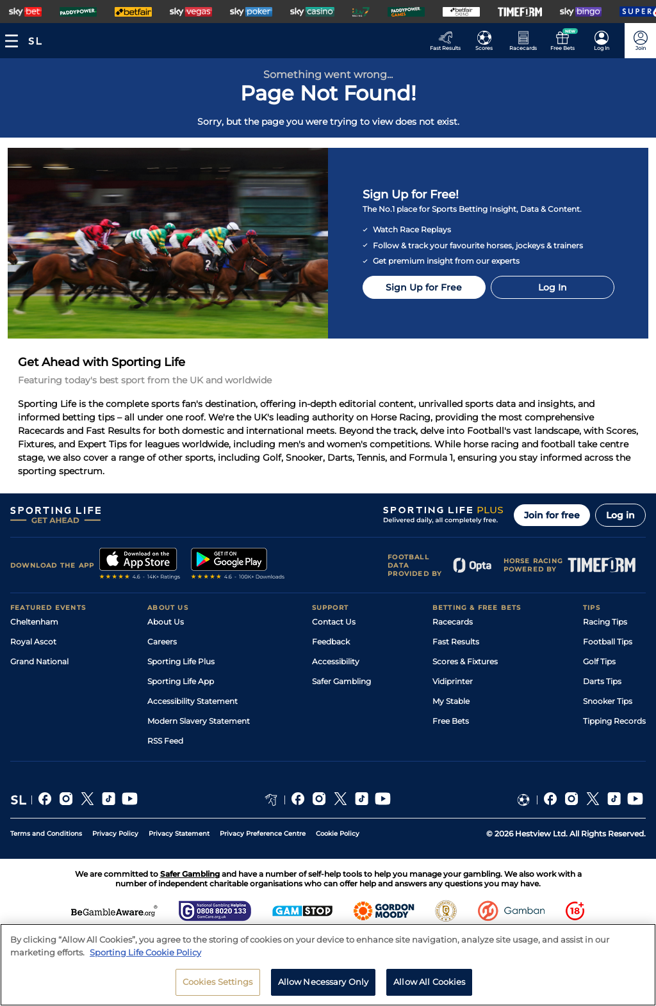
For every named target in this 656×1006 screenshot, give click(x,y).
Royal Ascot (33, 641)
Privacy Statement (179, 833)
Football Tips (607, 641)
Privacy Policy (115, 833)
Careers (162, 641)
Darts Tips (602, 681)
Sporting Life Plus (181, 661)
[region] (328, 964)
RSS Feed (165, 741)
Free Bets (450, 721)
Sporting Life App (180, 681)
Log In (552, 287)
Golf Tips (599, 661)
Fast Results (455, 641)
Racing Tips (605, 622)
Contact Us (334, 622)
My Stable (451, 701)
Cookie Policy (337, 833)
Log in (620, 515)
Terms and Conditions (46, 833)
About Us (165, 622)
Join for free (552, 515)
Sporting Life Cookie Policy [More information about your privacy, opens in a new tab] (145, 952)
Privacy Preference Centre (263, 833)
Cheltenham (34, 622)
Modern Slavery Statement (198, 721)
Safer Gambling (341, 681)
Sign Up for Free (424, 287)
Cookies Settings (218, 982)
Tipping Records (614, 721)
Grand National (39, 661)
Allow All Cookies (429, 982)
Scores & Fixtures (465, 661)
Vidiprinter (452, 681)
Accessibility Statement (192, 701)
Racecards (452, 622)
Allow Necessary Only (323, 982)
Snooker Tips (607, 701)
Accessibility (335, 661)
